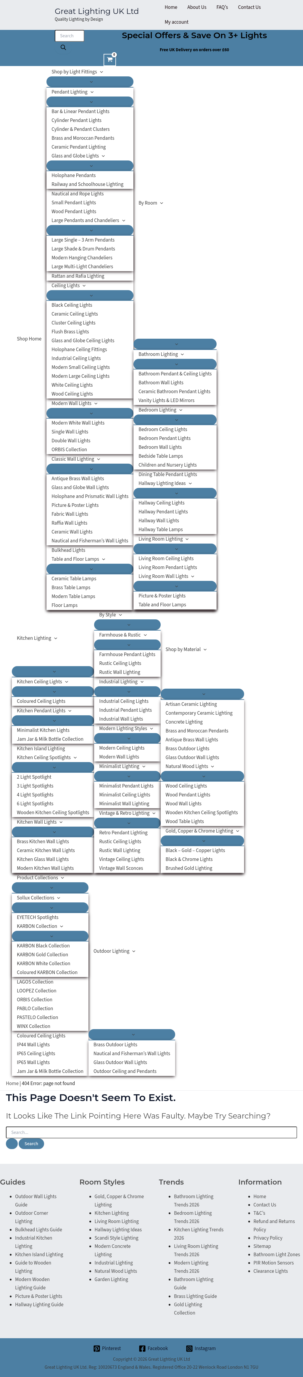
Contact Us (265, 1205)
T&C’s (259, 1213)
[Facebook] (153, 1348)
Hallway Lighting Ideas (118, 1229)
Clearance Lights (271, 1271)
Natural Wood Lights (116, 1271)
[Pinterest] (107, 1348)
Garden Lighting (111, 1279)
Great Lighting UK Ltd (97, 11)
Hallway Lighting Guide (39, 1304)
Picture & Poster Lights (38, 1296)
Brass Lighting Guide (195, 1296)
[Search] (63, 48)
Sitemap (262, 1246)
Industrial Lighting (114, 1263)
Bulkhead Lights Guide (38, 1229)
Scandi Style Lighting (116, 1238)
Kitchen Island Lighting (39, 1254)
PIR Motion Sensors (274, 1263)
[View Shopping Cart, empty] (110, 60)
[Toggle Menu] (89, 81)
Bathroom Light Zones (277, 1254)
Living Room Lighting (117, 1221)
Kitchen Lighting (112, 1213)
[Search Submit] (12, 1143)
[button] (100, 72)
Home (12, 1083)
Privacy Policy (268, 1238)
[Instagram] (201, 1348)
